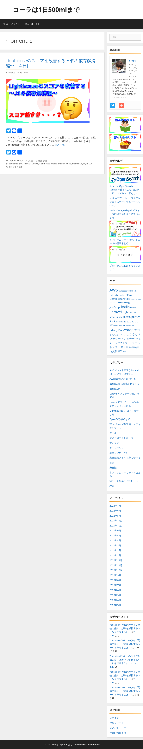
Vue (90, 163)
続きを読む (60, 144)
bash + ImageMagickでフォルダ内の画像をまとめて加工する (124, 214)
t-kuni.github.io (119, 97)
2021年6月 (115, 530)
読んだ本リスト (32, 24)
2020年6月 (115, 590)
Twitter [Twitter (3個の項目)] (122, 325)
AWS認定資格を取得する (122, 378)
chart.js (27, 163)
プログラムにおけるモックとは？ (125, 258)
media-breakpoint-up (61, 163)
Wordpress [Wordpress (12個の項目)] (131, 329)
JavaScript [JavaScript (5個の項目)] (115, 307)
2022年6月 (115, 510)
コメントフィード (118, 727)
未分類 (113, 467)
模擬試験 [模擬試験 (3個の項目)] (132, 347)
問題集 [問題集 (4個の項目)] (124, 347)
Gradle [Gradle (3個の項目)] (120, 302)
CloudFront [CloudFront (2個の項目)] (135, 291)
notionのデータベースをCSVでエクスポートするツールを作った (124, 201)
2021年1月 (115, 555)
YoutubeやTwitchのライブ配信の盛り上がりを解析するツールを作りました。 (124, 628)
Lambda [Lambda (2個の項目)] (133, 307)
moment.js (77, 163)
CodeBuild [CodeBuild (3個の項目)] (113, 295)
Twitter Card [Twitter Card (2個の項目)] (130, 326)
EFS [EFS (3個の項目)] (131, 295)
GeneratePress (93, 744)
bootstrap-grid (15, 163)
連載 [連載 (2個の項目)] (124, 352)
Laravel (35, 163)
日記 (40, 160)
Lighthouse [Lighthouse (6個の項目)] (129, 312)
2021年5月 (115, 535)
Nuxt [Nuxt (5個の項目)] (125, 317)
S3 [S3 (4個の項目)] (125, 321)
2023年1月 (115, 505)
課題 (45, 160)
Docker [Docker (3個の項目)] (122, 295)
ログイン (114, 717)
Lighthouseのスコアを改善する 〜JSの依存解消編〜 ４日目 (50, 63)
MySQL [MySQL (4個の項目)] (113, 317)
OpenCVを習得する (119, 419)
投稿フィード (116, 722)
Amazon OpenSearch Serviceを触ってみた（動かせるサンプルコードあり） (125, 181)
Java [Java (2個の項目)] (130, 303)
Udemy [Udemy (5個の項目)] (113, 330)
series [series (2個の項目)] (116, 326)
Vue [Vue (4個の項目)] (120, 330)
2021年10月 (115, 525)
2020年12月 (115, 560)
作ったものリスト (11, 24)
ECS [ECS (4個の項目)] (128, 295)
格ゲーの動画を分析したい (123, 481)
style (85, 163)
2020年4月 (115, 600)
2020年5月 (115, 595)
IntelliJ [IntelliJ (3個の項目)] (126, 302)
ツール (113, 432)
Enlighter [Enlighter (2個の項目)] (134, 299)
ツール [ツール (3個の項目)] (114, 343)
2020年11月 (115, 565)
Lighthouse (44, 163)
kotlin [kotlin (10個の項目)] (125, 307)
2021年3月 (115, 545)
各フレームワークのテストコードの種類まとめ (125, 233)
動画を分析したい (118, 452)
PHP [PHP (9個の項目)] (112, 321)
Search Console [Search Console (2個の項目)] (132, 322)
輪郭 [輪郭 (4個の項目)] (120, 351)
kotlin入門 (115, 388)
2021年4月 (115, 540)
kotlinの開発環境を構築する (124, 383)
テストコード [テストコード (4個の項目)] (124, 343)
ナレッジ (114, 442)
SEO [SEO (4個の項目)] (111, 325)
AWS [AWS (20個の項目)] (113, 290)
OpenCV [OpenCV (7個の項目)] (134, 317)
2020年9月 (115, 575)
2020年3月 (115, 605)
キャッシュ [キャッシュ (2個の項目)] (125, 335)
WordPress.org (117, 732)
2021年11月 (115, 520)
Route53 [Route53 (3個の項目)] (119, 321)
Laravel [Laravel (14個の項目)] (115, 311)
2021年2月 (115, 550)
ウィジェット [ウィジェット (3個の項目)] (114, 334)
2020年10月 (115, 570)
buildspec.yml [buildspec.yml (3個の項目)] (125, 291)
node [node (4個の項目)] (119, 317)
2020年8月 (115, 580)
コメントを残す (15, 166)
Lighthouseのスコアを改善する (23, 160)
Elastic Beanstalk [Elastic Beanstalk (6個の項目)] (119, 299)
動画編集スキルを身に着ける (124, 457)
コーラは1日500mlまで (46, 9)
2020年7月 (115, 585)
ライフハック (116, 447)
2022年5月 (115, 515)
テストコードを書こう (121, 437)
